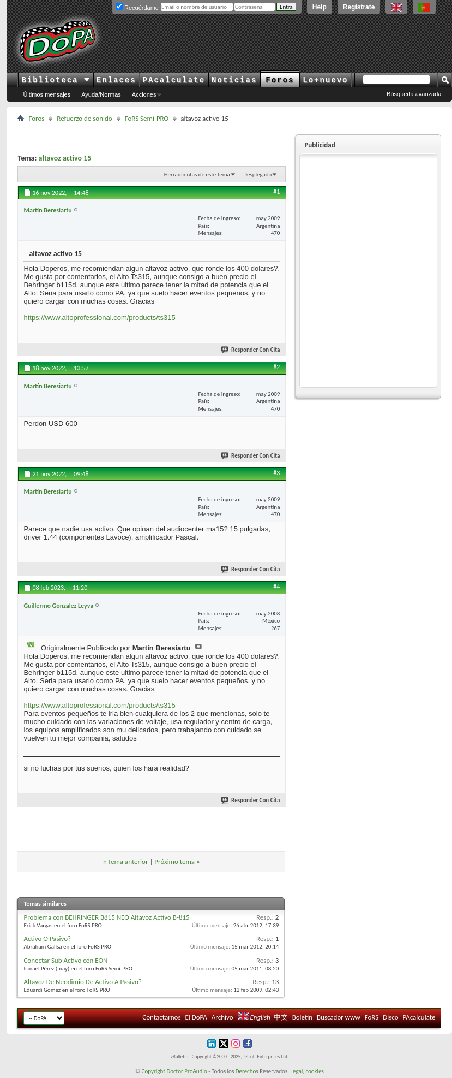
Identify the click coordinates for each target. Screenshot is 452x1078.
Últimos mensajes (46, 94)
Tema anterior (128, 861)
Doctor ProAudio (186, 1071)
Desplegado (257, 174)
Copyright (153, 1071)
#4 (276, 586)
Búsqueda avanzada (414, 94)
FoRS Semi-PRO (147, 118)
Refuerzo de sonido (84, 118)
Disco (390, 1017)
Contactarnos (161, 1017)
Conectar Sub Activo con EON (65, 960)
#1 (276, 192)
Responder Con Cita (251, 349)
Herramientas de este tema (197, 174)
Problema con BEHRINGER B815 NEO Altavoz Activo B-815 (106, 917)
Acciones (144, 94)
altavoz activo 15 (65, 158)
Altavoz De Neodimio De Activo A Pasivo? (82, 982)
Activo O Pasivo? (47, 938)
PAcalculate (174, 80)
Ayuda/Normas (101, 94)
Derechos (247, 1071)
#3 (276, 473)
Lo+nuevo (325, 80)
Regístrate (359, 7)
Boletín (302, 1017)
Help (319, 7)
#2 (276, 367)
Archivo (222, 1017)
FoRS (372, 1017)
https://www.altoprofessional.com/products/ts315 (99, 317)
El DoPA (196, 1017)
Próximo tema (174, 861)
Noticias (234, 80)
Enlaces (116, 80)
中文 (281, 1017)
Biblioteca (55, 80)
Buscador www (338, 1017)
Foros (280, 80)
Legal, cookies (307, 1071)
